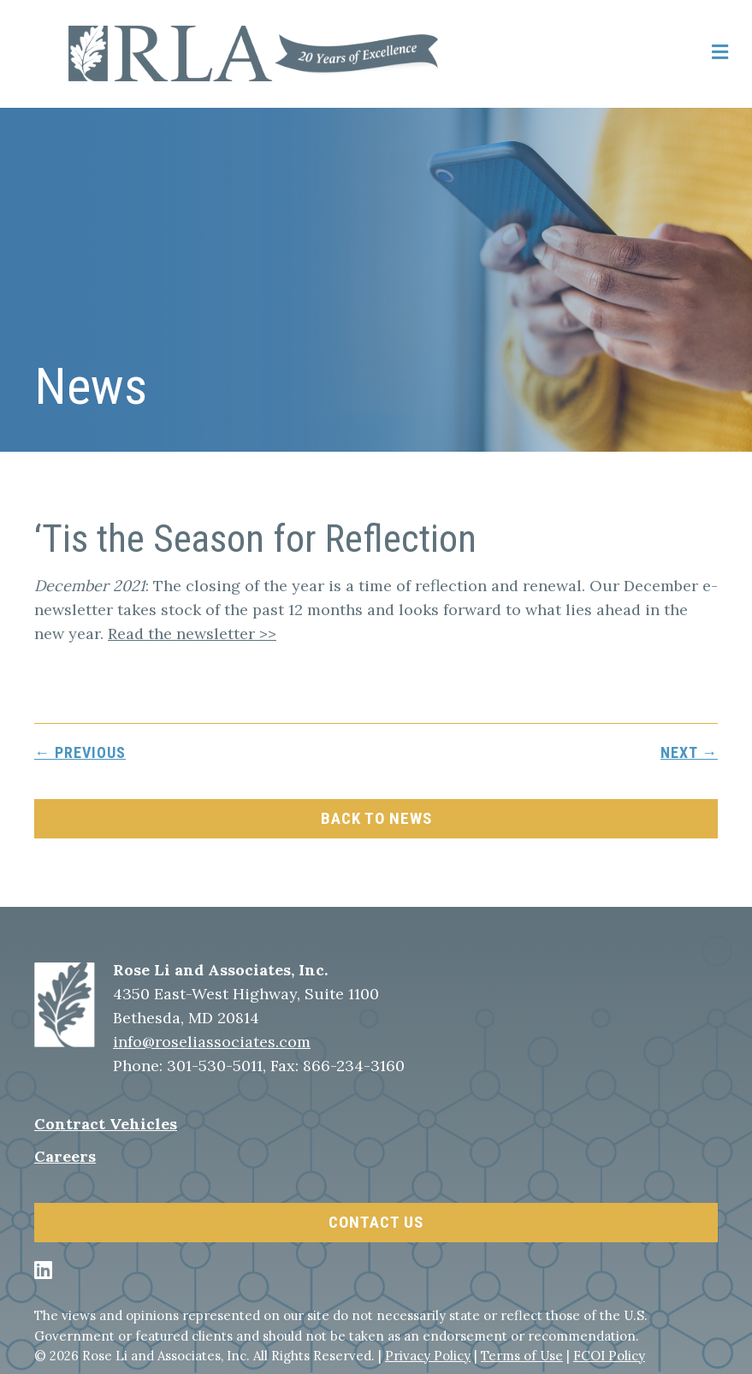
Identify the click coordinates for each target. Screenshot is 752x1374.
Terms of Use (522, 1355)
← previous (80, 752)
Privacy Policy (428, 1355)
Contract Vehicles (105, 1124)
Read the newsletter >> (192, 633)
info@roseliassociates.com (212, 1041)
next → (689, 752)
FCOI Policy (609, 1355)
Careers (65, 1156)
